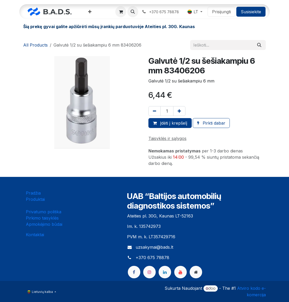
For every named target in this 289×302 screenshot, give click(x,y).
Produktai (35, 199)
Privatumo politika (43, 211)
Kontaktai (35, 234)
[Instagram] (149, 272)
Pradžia (33, 193)
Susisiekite (251, 11)
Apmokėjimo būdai (44, 224)
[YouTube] (180, 272)
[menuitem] (90, 12)
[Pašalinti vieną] (154, 111)
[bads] (196, 272)
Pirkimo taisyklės (42, 218)
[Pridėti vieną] (179, 111)
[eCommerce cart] (120, 11)
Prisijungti (221, 11)
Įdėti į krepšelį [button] (170, 123)
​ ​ (160, 11)
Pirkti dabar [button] (211, 123)
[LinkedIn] (165, 272)
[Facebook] (134, 272)
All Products (35, 45)
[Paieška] (259, 45)
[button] (132, 11)
